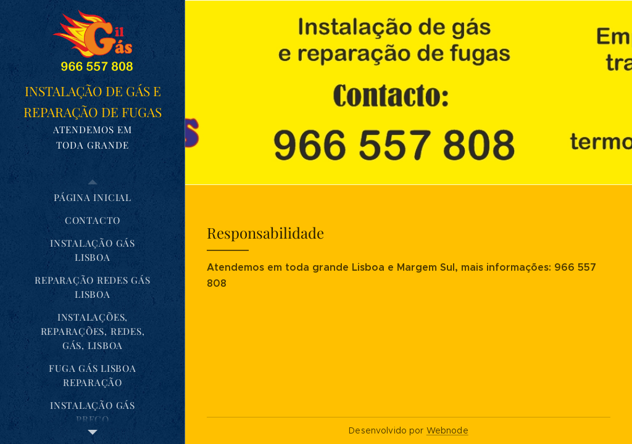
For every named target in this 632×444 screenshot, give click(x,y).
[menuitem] (92, 198)
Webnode (447, 430)
